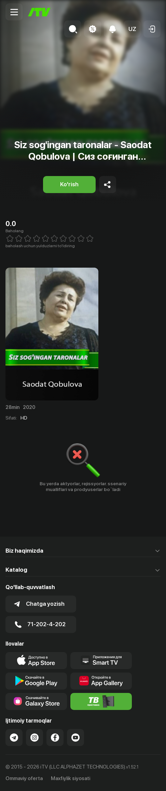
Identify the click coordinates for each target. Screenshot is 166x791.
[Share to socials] (107, 184)
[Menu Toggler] (14, 11)
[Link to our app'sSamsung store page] (36, 701)
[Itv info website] (101, 701)
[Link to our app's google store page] (36, 681)
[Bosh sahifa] (39, 12)
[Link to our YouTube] (75, 737)
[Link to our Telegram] (14, 737)
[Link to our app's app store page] (36, 660)
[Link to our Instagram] (34, 737)
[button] (132, 28)
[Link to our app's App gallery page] (101, 681)
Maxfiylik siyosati (70, 778)
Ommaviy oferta (24, 778)
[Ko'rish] (69, 184)
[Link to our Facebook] (55, 737)
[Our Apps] (101, 660)
